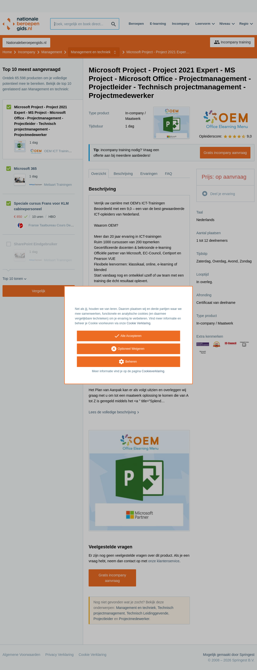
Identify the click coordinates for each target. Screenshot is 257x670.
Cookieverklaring (153, 371)
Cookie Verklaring (138, 323)
